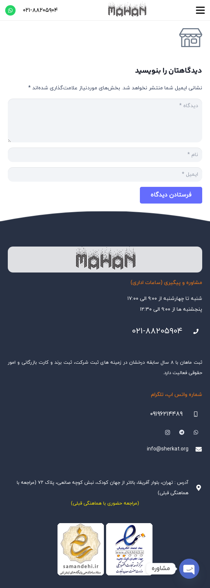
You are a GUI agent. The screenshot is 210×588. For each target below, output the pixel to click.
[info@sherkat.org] (195, 449)
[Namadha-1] (105, 549)
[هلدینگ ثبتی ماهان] (126, 10)
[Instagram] (167, 432)
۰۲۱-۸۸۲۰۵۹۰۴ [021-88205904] (157, 331)
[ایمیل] (105, 174)
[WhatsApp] (10, 10)
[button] (200, 10)
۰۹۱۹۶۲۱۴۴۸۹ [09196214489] (166, 414)
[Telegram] (181, 432)
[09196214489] (192, 414)
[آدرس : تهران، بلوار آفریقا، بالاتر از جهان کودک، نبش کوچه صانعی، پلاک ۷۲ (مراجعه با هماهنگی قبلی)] (195, 488)
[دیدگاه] (105, 120)
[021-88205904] (192, 331)
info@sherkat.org (167, 449)
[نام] (105, 155)
